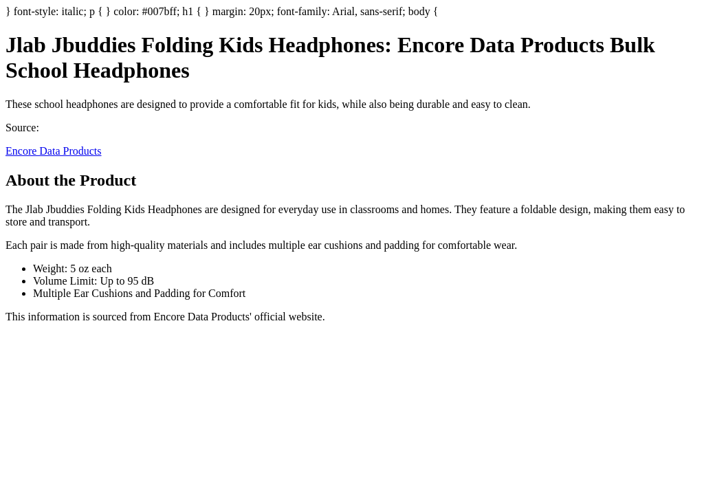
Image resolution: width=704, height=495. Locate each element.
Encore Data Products (54, 151)
